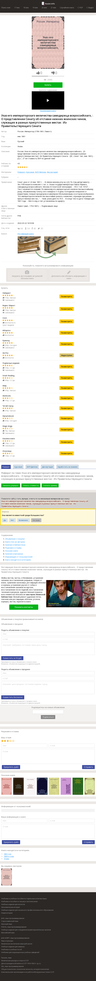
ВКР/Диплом (40, 172)
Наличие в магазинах (14, 554)
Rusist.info (50, 3)
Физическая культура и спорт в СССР (15, 961)
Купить (48, 85)
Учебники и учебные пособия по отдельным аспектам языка (24, 899)
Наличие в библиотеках (15, 545)
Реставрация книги (26, 234)
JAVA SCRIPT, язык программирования (15, 938)
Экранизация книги (48, 101)
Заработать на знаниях (68, 467)
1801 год (7, 854)
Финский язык (6, 924)
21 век (53, 7)
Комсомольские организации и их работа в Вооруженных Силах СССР (27, 972)
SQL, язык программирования (12, 966)
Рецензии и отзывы (13, 548)
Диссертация (52, 172)
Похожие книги (11, 551)
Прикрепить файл (11, 767)
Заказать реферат (10, 485)
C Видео (90, 7)
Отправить (88, 767)
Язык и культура (7, 941)
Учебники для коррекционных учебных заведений (20, 952)
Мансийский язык (7, 933)
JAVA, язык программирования (12, 918)
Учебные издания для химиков (12, 947)
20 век (44, 7)
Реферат (21, 172)
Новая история (6, 913)
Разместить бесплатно (13, 697)
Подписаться (48, 717)
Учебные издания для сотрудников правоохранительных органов (26, 930)
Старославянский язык (9, 921)
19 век (35, 7)
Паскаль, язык (6, 958)
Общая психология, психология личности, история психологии (25, 969)
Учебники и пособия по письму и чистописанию (19, 901)
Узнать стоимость (31, 485)
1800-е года (9, 856)
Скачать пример (50, 485)
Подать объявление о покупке (15, 630)
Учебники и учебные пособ (11, 949)
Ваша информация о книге (13, 817)
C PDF (80, 7)
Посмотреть (66, 296)
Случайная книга (67, 7)
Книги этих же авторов (15, 542)
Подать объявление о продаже (15, 669)
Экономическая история (10, 907)
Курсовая (30, 172)
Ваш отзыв (6, 737)
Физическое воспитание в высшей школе (16, 944)
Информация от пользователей (18, 557)
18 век (26, 7)
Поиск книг (5, 7)
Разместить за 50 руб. (12, 658)
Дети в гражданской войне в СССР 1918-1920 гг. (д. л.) (21, 963)
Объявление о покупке (15, 539)
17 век (17, 7)
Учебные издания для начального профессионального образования (27, 910)
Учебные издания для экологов (13, 904)
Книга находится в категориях (18, 560)
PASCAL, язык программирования (13, 927)
